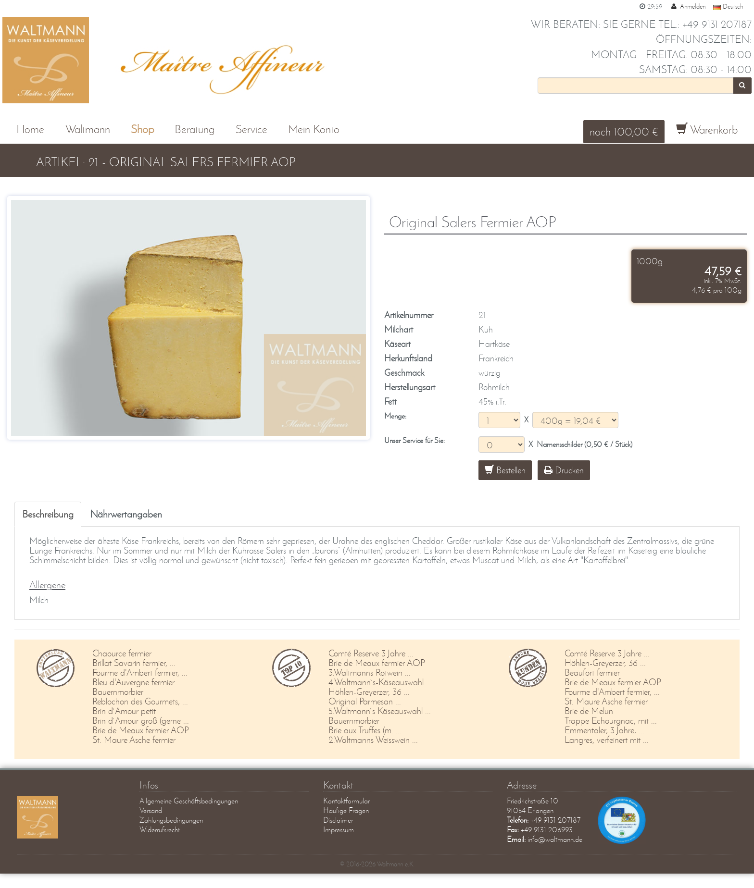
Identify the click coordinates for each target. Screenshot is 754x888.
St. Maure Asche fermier (134, 739)
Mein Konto (313, 129)
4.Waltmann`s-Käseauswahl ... (380, 682)
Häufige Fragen (346, 810)
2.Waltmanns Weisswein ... (373, 739)
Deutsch (728, 6)
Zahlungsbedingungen (171, 820)
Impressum (338, 829)
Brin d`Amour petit (124, 710)
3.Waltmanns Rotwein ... (369, 672)
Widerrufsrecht (159, 829)
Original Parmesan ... (364, 701)
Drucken (564, 470)
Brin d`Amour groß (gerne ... (140, 720)
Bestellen (505, 470)
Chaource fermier (121, 653)
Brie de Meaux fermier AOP (140, 730)
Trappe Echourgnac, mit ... (611, 720)
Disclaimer (338, 820)
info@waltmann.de (555, 839)
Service (251, 129)
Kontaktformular (346, 800)
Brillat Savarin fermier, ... (134, 662)
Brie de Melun (589, 710)
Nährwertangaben (126, 514)
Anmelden (687, 6)
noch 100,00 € (624, 131)
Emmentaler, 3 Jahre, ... (604, 730)
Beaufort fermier (592, 672)
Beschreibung (48, 514)
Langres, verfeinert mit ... (607, 739)
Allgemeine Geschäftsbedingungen (188, 800)
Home (30, 129)
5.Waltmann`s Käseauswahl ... (379, 710)
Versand (150, 810)
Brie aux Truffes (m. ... (365, 730)
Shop (142, 129)
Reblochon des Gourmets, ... (140, 701)
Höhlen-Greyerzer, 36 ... (369, 691)
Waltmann (87, 129)
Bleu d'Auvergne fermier (133, 682)
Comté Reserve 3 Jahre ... (371, 653)
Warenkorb (707, 129)
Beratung (194, 129)
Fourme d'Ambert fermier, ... (140, 672)
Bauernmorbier (117, 691)
